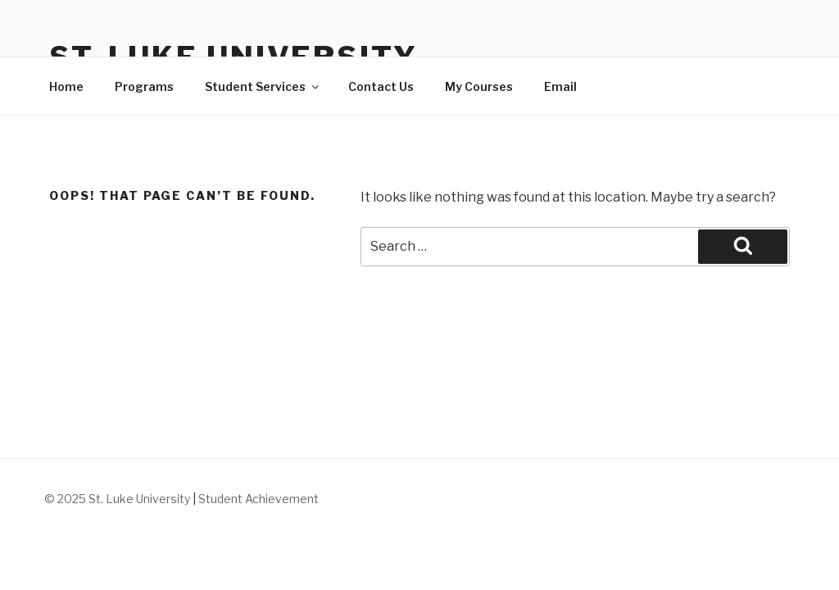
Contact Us (381, 86)
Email (560, 86)
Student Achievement (258, 499)
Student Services (263, 86)
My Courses (479, 86)
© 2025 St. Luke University (118, 499)
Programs (144, 86)
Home (66, 86)
